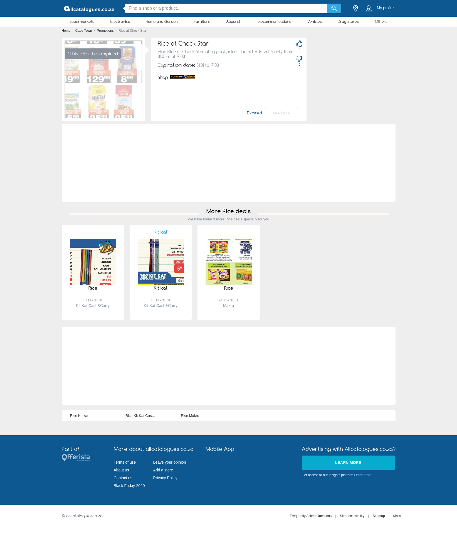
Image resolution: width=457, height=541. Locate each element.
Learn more (348, 462)
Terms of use (125, 462)
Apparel (233, 21)
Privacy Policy (165, 478)
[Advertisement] (228, 163)
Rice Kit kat (79, 416)
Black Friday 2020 (129, 485)
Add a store (163, 470)
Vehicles (314, 21)
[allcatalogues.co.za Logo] (89, 8)
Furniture (202, 21)
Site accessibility (352, 516)
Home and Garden (162, 21)
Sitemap (379, 516)
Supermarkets (82, 21)
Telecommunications (273, 21)
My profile (385, 8)
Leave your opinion (169, 462)
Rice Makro (190, 416)
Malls (397, 516)
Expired (254, 112)
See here (281, 112)
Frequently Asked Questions (311, 516)
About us (121, 470)
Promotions (106, 31)
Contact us (123, 478)
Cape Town (84, 31)
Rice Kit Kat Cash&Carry (145, 416)
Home (66, 31)
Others (381, 21)
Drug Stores (348, 21)
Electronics (120, 21)
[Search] (334, 8)
